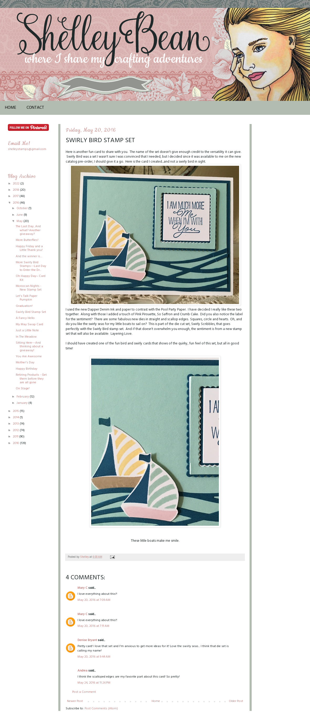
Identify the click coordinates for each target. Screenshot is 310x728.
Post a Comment (84, 692)
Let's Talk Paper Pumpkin (26, 297)
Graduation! (24, 306)
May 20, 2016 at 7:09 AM (94, 600)
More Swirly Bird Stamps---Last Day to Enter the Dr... (31, 266)
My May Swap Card (29, 324)
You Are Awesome (29, 356)
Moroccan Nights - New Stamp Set (29, 287)
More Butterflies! (27, 240)
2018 (16, 190)
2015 (16, 411)
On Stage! (23, 388)
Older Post (236, 701)
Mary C (82, 588)
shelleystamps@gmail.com (27, 149)
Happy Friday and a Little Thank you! (29, 248)
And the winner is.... (29, 256)
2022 (16, 183)
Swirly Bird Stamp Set (31, 312)
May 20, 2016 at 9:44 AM (94, 656)
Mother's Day (25, 362)
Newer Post (75, 701)
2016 (16, 202)
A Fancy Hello (25, 318)
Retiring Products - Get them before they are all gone (31, 378)
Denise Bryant (87, 640)
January (22, 403)
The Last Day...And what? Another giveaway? (28, 230)
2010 (16, 443)
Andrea (82, 670)
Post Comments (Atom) (101, 708)
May (20, 221)
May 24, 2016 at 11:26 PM (94, 682)
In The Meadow (26, 336)
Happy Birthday (26, 368)
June (20, 215)
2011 (16, 436)
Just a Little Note (27, 330)
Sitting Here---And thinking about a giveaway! (29, 346)
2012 (16, 430)
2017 (16, 196)
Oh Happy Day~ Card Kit (30, 277)
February (23, 396)
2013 (16, 423)
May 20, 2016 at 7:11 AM (93, 626)
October (22, 208)
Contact (35, 107)
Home (10, 107)
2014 (16, 417)
